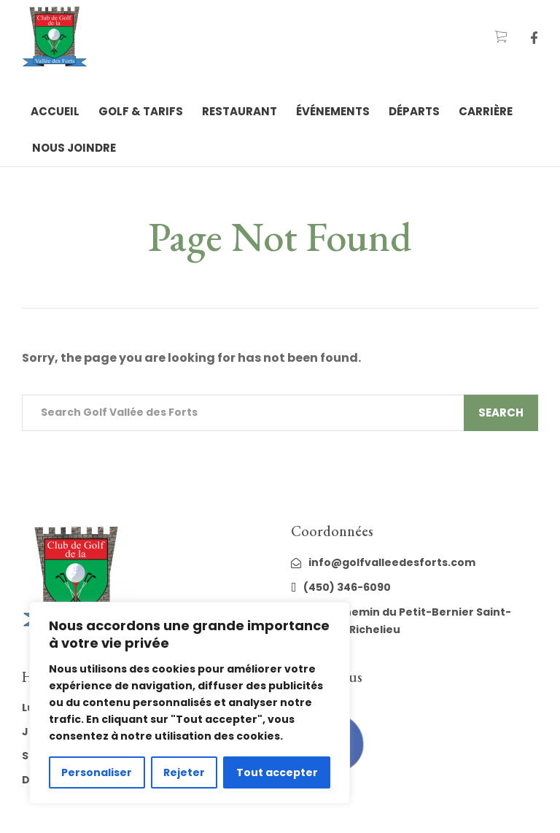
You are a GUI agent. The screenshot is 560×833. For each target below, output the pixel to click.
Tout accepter (277, 772)
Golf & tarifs (140, 111)
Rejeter (184, 772)
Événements (333, 111)
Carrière (486, 111)
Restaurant (239, 111)
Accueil (55, 111)
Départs (414, 111)
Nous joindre (74, 147)
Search (501, 412)
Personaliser (96, 772)
